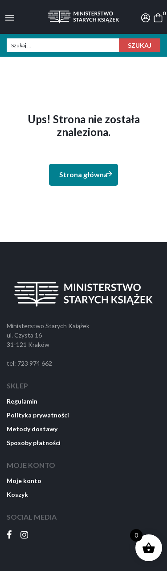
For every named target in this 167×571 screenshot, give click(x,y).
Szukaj (139, 45)
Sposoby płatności (34, 442)
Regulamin (22, 401)
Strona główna (86, 174)
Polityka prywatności (38, 415)
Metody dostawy (32, 429)
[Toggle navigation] (10, 16)
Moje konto (24, 480)
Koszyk (17, 494)
